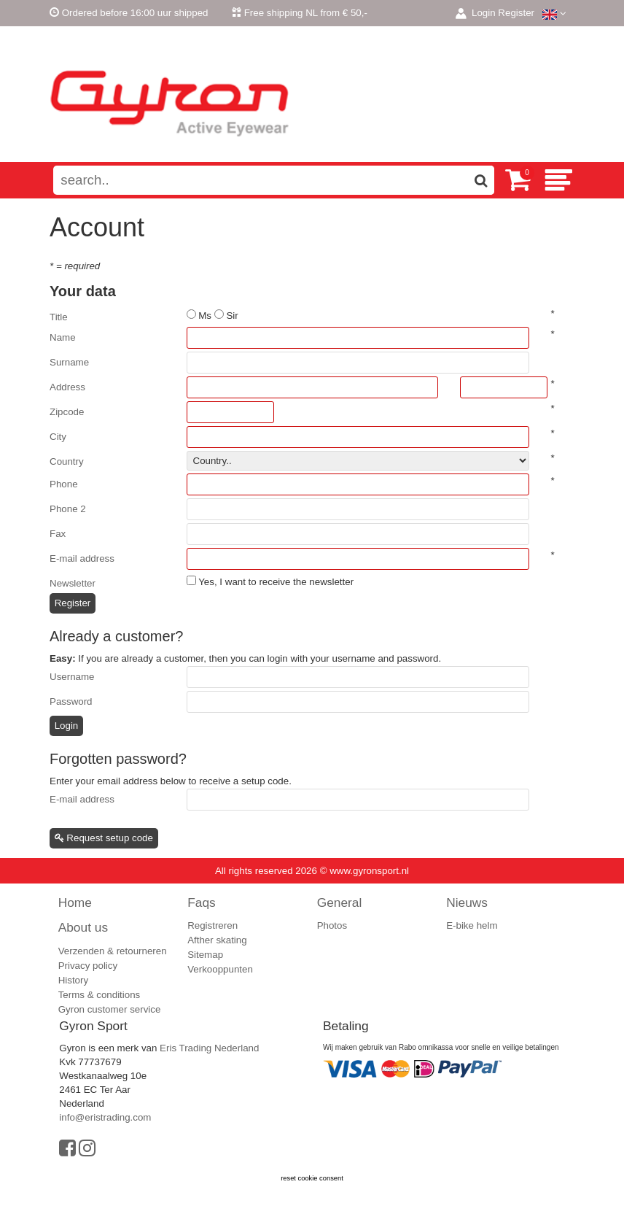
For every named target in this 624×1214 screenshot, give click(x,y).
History (73, 980)
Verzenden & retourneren (112, 951)
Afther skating (217, 940)
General (339, 902)
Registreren (212, 925)
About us (83, 927)
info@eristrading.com (105, 1117)
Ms (204, 315)
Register (516, 12)
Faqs (201, 902)
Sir (232, 315)
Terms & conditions (99, 994)
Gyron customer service (109, 1009)
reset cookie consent (312, 1178)
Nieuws (467, 902)
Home (75, 902)
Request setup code (104, 837)
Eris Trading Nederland (209, 1048)
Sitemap (205, 954)
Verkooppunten (220, 969)
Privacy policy (87, 965)
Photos (332, 925)
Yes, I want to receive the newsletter (276, 581)
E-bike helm (471, 925)
